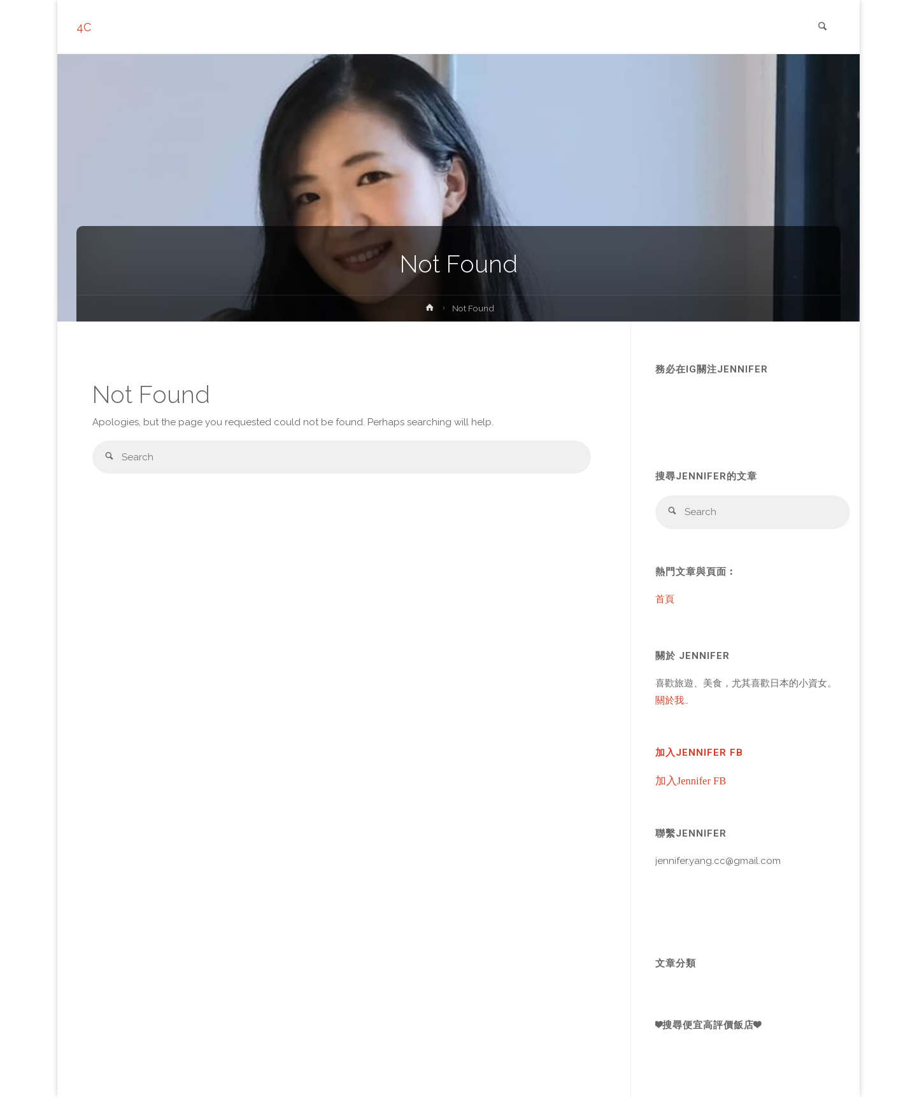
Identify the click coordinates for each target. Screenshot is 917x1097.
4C (83, 27)
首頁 (664, 599)
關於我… (671, 700)
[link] (822, 27)
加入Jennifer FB (699, 752)
